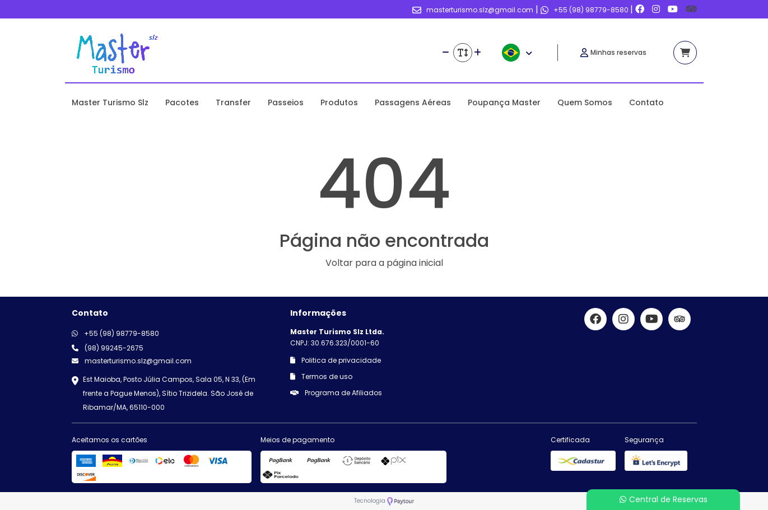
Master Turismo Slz (110, 102)
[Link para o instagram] (657, 9)
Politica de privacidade (335, 360)
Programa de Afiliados (336, 392)
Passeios (286, 102)
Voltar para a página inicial (384, 262)
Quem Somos (584, 102)
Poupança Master (504, 102)
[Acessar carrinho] (685, 52)
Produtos (339, 102)
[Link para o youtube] (674, 9)
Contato (646, 102)
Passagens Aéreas (413, 102)
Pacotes (182, 102)
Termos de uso (321, 376)
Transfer (233, 102)
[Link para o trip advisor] (691, 9)
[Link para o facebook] (640, 9)
